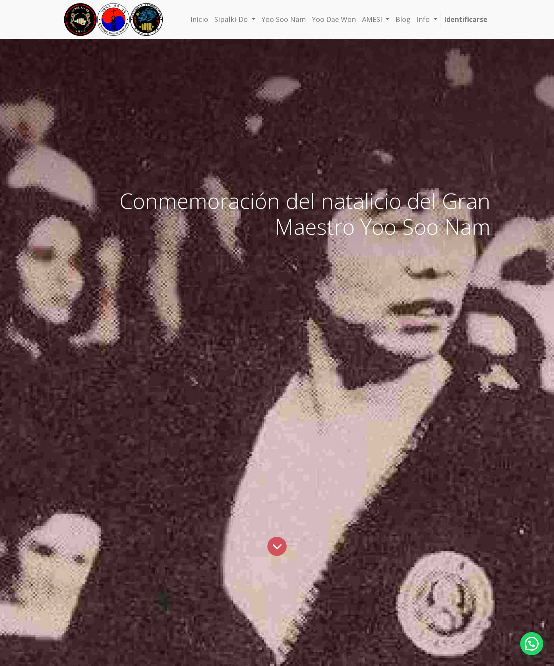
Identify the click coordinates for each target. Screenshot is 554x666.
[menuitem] (199, 19)
